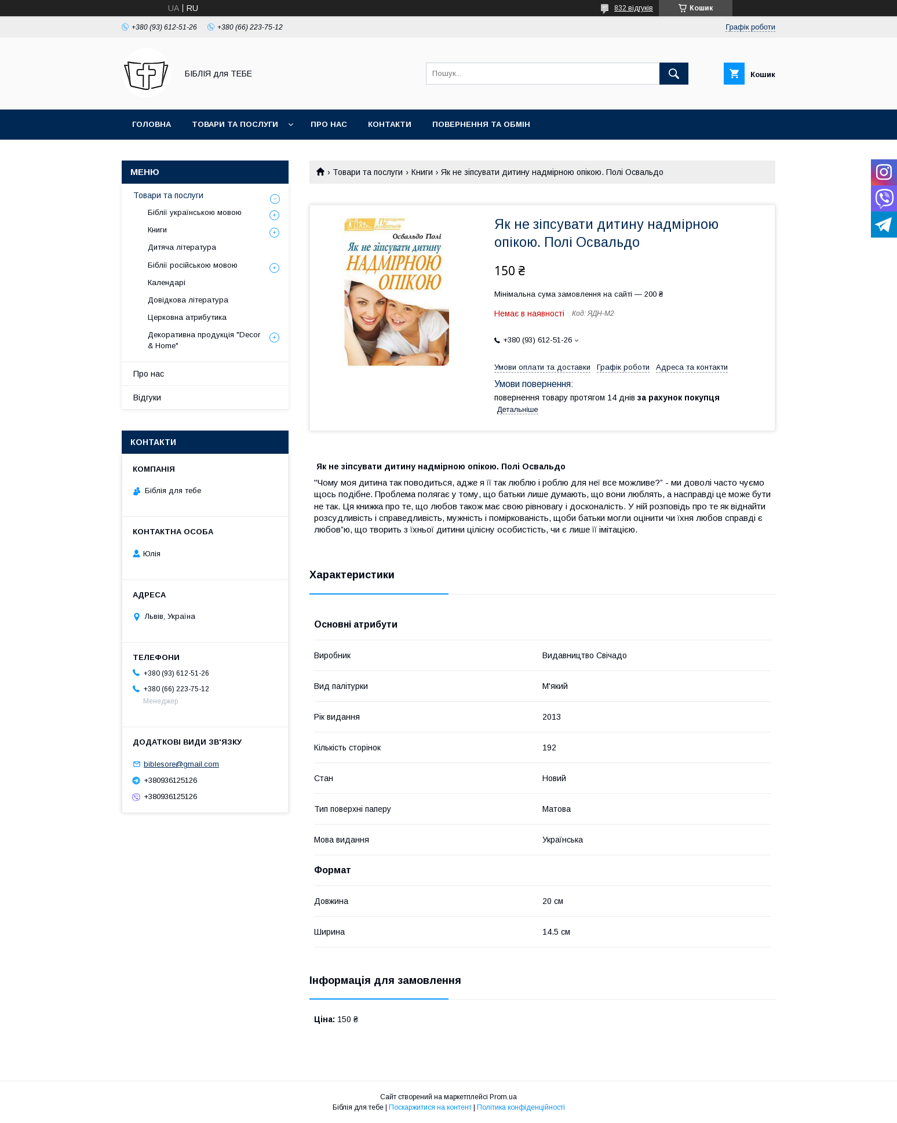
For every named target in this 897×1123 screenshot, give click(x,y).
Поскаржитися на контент (430, 1107)
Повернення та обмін (481, 124)
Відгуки (147, 397)
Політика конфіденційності (521, 1107)
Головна (151, 124)
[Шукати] (673, 74)
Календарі (166, 282)
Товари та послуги (235, 124)
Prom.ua (503, 1097)
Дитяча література (182, 247)
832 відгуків (633, 8)
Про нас (329, 124)
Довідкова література (188, 300)
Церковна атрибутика (187, 317)
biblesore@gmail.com (181, 764)
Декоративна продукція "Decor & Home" (204, 339)
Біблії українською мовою (195, 212)
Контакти (389, 124)
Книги (422, 172)
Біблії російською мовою (193, 265)
